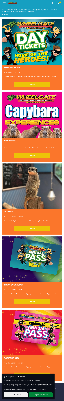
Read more (5, 14)
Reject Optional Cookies (16, 395)
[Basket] (59, 3)
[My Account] (52, 3)
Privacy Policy (42, 389)
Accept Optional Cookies (41, 395)
